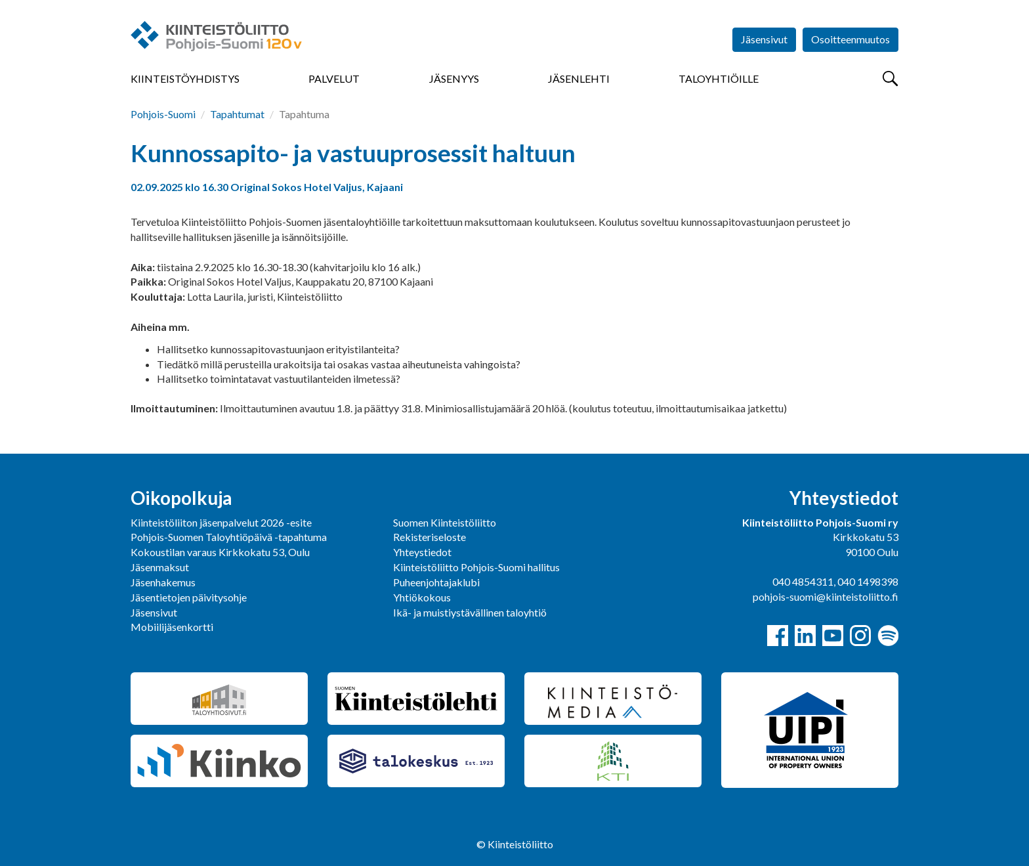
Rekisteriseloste (429, 536)
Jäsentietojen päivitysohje (189, 597)
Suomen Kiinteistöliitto (444, 522)
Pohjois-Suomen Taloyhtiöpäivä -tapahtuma (229, 536)
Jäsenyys (454, 78)
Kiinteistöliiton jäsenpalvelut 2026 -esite (221, 522)
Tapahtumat (237, 114)
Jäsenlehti (579, 78)
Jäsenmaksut (160, 567)
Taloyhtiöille (719, 78)
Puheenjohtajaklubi (436, 582)
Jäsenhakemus (163, 582)
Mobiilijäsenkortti (172, 626)
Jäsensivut (764, 39)
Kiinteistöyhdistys (185, 78)
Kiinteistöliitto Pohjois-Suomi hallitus (476, 567)
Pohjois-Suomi (163, 114)
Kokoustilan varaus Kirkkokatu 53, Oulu (220, 552)
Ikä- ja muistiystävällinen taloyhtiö (470, 612)
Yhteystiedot (422, 552)
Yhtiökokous (422, 597)
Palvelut (334, 78)
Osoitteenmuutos (850, 39)
